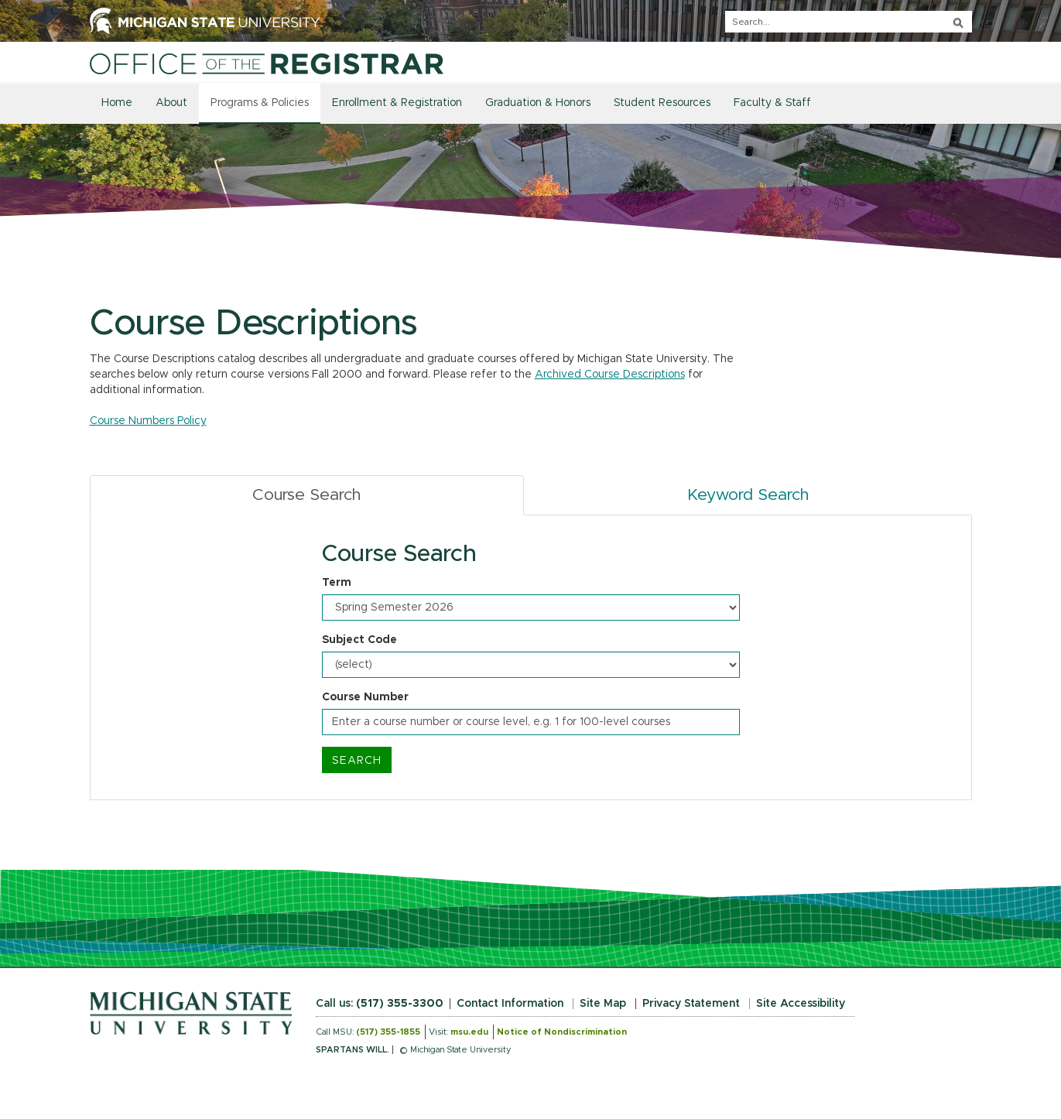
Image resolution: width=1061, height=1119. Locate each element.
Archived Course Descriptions (610, 374)
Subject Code (359, 640)
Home (116, 103)
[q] (848, 22)
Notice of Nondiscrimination (562, 1032)
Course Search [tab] (306, 495)
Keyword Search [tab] (748, 495)
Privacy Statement (691, 1003)
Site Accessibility (800, 1003)
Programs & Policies (259, 103)
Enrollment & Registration (397, 103)
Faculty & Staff (772, 103)
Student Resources (662, 103)
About (171, 103)
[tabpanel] (531, 657)
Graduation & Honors (537, 103)
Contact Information (510, 1003)
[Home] (267, 63)
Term (336, 582)
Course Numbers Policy (148, 421)
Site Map (603, 1003)
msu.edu (469, 1032)
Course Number (365, 697)
